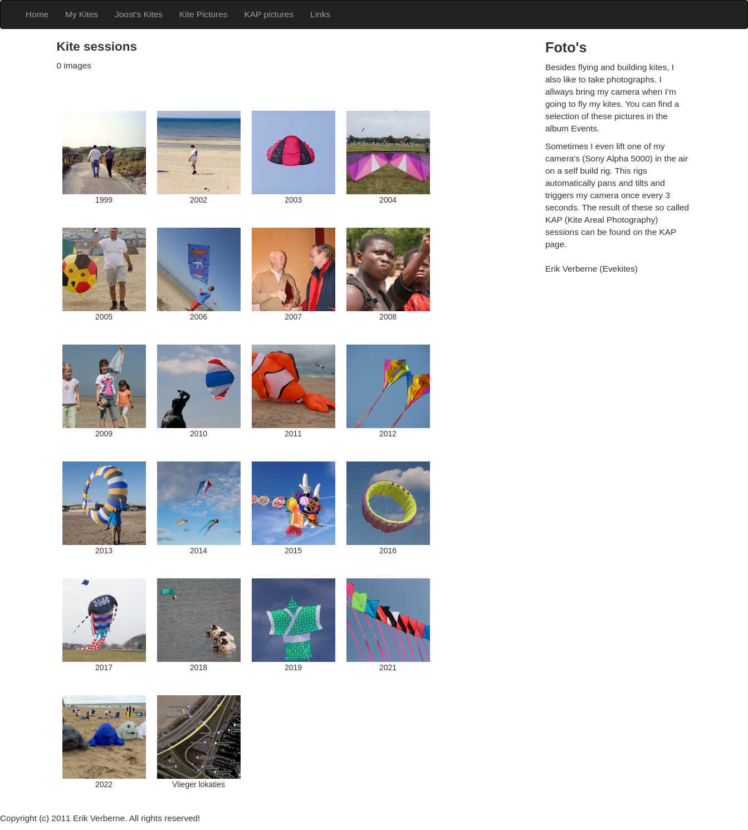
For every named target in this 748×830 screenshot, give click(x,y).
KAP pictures (269, 14)
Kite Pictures (203, 14)
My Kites (81, 14)
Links (320, 14)
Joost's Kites (139, 14)
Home (37, 14)
